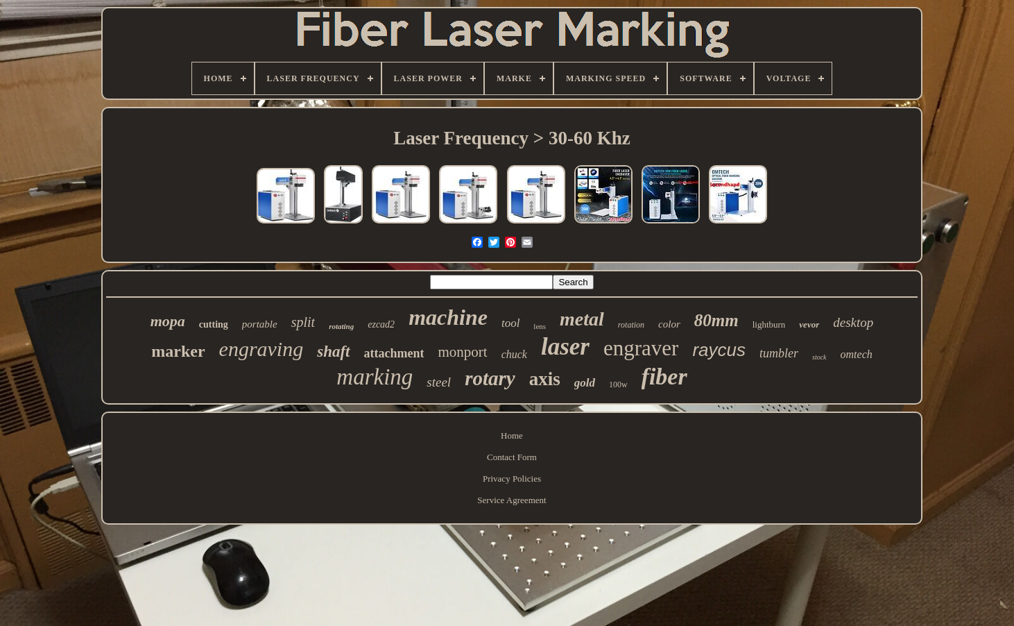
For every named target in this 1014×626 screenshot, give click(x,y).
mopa (168, 321)
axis (544, 379)
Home (512, 435)
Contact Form (512, 457)
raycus (719, 349)
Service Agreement (511, 500)
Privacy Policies (512, 478)
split (303, 322)
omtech (857, 354)
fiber (664, 376)
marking (374, 376)
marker (178, 351)
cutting (213, 324)
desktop (853, 322)
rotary (490, 378)
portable (259, 324)
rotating (341, 326)
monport (462, 352)
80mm (716, 320)
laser (565, 346)
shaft (333, 351)
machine (448, 317)
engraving (261, 348)
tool (510, 323)
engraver (640, 348)
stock (819, 357)
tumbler (778, 353)
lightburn (769, 324)
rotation (631, 325)
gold (584, 382)
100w (618, 384)
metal (582, 319)
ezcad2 (381, 324)
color (669, 324)
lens (539, 326)
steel (439, 382)
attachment (394, 353)
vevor (809, 324)
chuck (514, 354)
